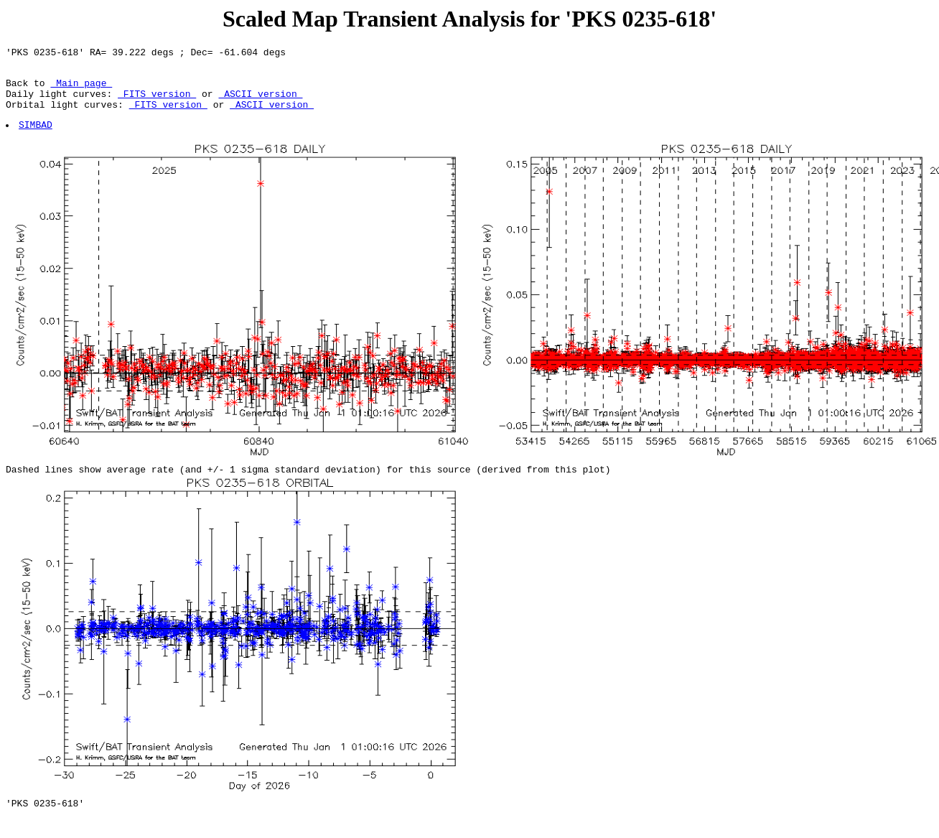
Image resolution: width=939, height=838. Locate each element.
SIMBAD (36, 137)
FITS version (157, 102)
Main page (81, 89)
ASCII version (260, 102)
